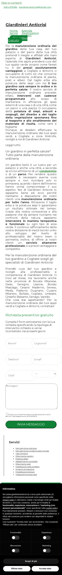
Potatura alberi (22, 459)
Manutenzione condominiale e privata (32, 451)
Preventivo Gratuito (17, 39)
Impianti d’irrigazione (25, 469)
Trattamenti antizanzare (26, 474)
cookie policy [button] (51, 508)
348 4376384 (10, 7)
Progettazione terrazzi (25, 472)
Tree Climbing (22, 453)
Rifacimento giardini (25, 456)
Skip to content (11, 2)
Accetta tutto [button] (45, 568)
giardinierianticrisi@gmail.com (35, 7)
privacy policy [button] (9, 500)
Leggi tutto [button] (13, 145)
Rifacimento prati (23, 464)
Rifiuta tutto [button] (16, 568)
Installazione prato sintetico (28, 467)
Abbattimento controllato (27, 461)
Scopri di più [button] (31, 561)
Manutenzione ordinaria (26, 448)
